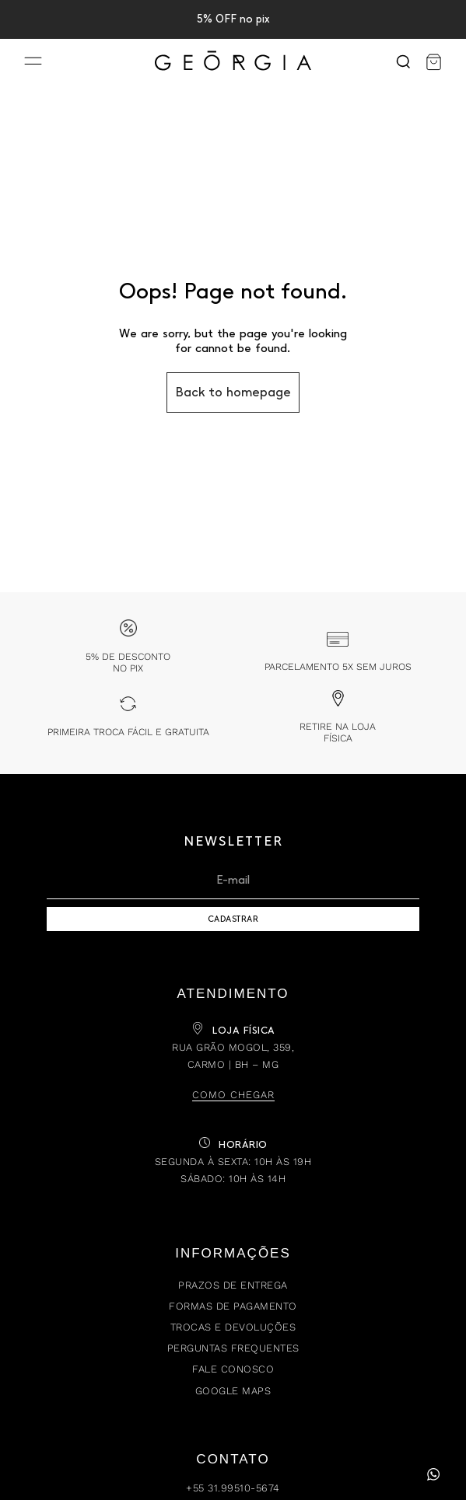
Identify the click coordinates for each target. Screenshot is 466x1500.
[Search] (403, 62)
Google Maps (233, 1391)
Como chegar (233, 1095)
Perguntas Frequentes (233, 1348)
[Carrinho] (434, 62)
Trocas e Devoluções (233, 1327)
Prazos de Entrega (233, 1285)
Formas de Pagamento (233, 1306)
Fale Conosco (233, 1369)
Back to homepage (233, 392)
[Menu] (33, 62)
